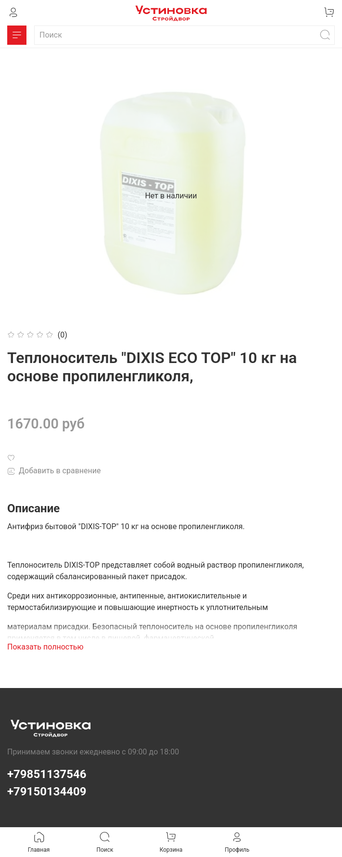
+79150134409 (47, 791)
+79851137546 (47, 774)
